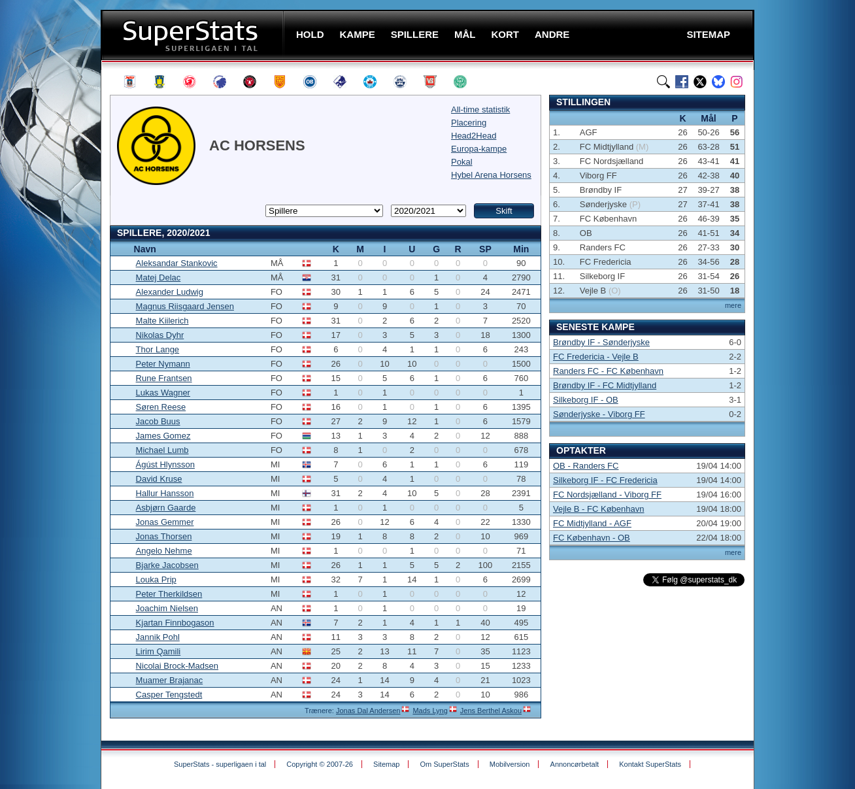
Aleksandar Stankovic (177, 263)
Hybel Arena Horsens (491, 175)
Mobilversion (510, 764)
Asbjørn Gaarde (166, 507)
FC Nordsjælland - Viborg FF (607, 494)
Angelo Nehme (164, 551)
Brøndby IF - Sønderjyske (601, 342)
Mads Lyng (429, 710)
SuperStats (193, 35)
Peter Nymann (163, 364)
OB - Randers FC (585, 466)
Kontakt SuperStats (650, 764)
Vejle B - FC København (598, 509)
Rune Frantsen (164, 378)
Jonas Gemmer (165, 522)
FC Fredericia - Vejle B (596, 356)
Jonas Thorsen (164, 536)
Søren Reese (161, 407)
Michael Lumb (162, 450)
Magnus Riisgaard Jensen (185, 306)
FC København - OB (591, 538)
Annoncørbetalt (574, 764)
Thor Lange (158, 349)
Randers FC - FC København (608, 371)
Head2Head (473, 136)
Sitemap (386, 764)
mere (733, 305)
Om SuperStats (444, 764)
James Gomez (163, 436)
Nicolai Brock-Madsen (177, 666)
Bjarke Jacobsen (167, 565)
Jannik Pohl (158, 637)
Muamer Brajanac (169, 680)
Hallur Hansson (165, 493)
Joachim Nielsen (167, 608)
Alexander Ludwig (169, 292)
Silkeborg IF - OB (585, 400)
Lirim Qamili (158, 651)
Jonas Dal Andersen (368, 710)
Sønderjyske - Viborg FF (599, 414)
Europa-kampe (479, 149)
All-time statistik (480, 109)
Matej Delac (158, 277)
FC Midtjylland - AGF (592, 523)
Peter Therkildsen (169, 594)
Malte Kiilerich (162, 321)
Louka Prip (156, 579)
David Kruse (159, 479)
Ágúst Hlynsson (165, 464)
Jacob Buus (158, 421)
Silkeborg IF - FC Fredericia (605, 480)
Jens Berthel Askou (491, 710)
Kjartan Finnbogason (175, 623)
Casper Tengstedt (169, 694)
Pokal (462, 162)
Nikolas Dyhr (160, 335)
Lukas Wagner (163, 392)
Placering (468, 122)
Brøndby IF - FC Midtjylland (604, 385)
